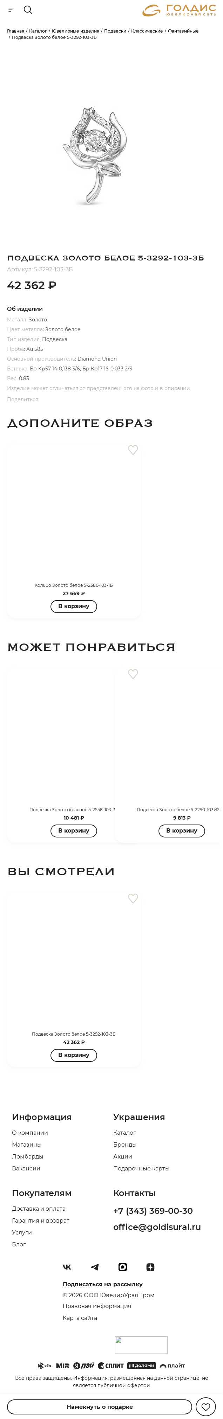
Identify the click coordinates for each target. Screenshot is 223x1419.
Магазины (27, 1144)
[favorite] (133, 450)
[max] (126, 1270)
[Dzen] (153, 1270)
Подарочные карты (141, 1168)
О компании (30, 1132)
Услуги (22, 1232)
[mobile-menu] (11, 10)
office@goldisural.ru (157, 1227)
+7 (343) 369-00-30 (153, 1211)
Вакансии (26, 1168)
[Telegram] (97, 1270)
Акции (122, 1156)
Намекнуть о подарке (100, 1407)
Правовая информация (97, 1306)
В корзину (73, 606)
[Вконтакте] (70, 1270)
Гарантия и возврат (40, 1220)
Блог (19, 1244)
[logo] (179, 14)
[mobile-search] (28, 10)
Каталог (124, 1132)
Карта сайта (80, 1318)
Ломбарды (27, 1156)
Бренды (125, 1144)
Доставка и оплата (39, 1208)
